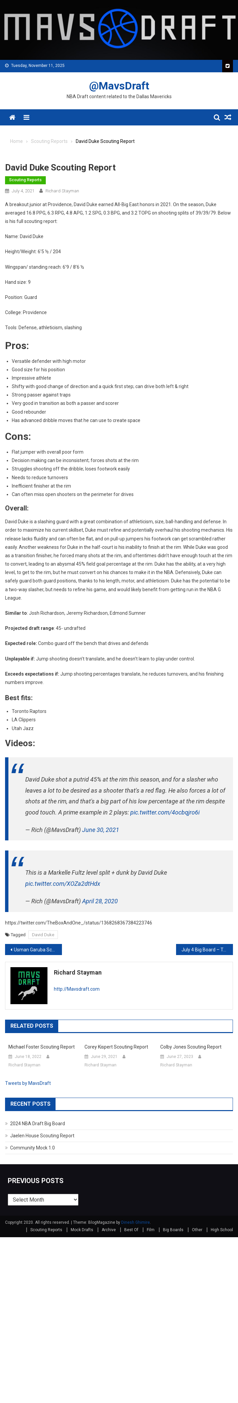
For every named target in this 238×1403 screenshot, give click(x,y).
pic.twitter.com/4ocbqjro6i (165, 812)
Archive (109, 1229)
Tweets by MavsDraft (28, 1083)
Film (151, 1229)
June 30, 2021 (100, 829)
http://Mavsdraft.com (77, 989)
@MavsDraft (119, 85)
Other (197, 1229)
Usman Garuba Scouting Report (38, 949)
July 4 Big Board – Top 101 (207, 949)
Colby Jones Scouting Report (191, 1047)
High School (222, 1229)
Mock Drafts (82, 1229)
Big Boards (173, 1229)
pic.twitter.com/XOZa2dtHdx (62, 883)
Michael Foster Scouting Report (41, 1047)
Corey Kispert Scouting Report (116, 1047)
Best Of (131, 1229)
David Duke (43, 934)
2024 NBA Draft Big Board (37, 1123)
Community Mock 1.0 (32, 1147)
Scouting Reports (25, 180)
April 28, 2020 (100, 901)
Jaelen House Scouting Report (42, 1135)
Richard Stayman (62, 190)
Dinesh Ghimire (135, 1222)
